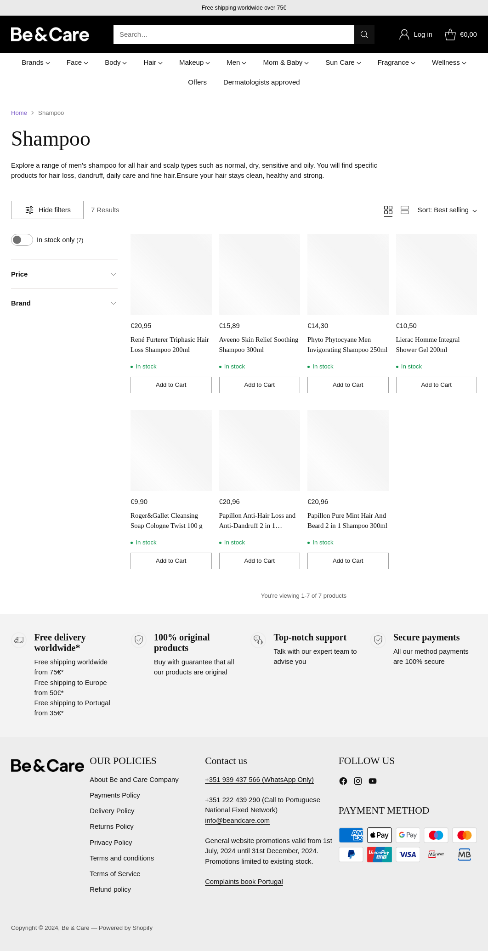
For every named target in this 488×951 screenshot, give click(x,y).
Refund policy (110, 889)
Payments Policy (115, 795)
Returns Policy (112, 826)
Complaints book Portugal (244, 881)
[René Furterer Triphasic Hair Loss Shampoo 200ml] (171, 274)
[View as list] (404, 209)
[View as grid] (388, 209)
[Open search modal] (244, 34)
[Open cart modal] (459, 34)
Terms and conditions (122, 858)
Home (19, 112)
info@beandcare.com (237, 820)
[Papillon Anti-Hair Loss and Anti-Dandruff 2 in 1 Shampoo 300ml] (260, 450)
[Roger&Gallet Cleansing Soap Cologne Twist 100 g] (171, 450)
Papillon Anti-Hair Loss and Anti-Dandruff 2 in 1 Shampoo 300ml (257, 525)
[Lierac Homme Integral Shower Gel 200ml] (436, 274)
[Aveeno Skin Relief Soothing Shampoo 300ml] (260, 274)
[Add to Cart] (171, 385)
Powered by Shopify (126, 927)
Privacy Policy (111, 842)
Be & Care (76, 927)
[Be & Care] (50, 34)
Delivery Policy (112, 811)
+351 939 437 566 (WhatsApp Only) (259, 779)
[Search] (364, 34)
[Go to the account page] (415, 34)
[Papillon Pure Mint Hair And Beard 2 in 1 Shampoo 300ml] (348, 450)
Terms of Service (115, 873)
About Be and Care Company (134, 779)
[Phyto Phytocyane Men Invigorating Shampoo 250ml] (348, 274)
